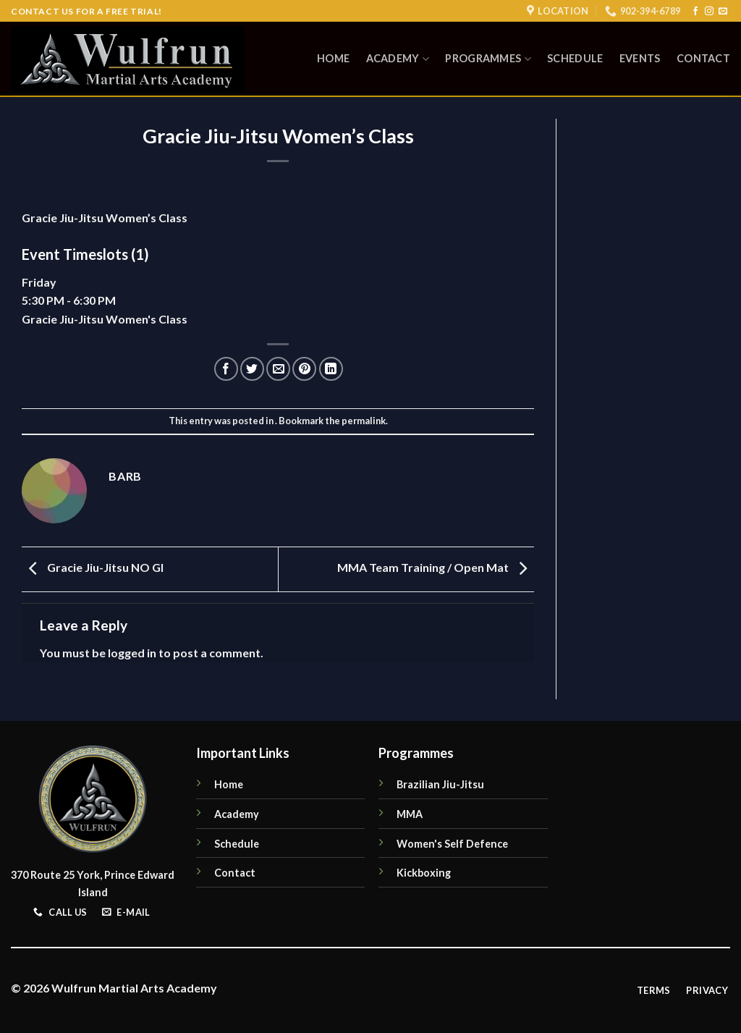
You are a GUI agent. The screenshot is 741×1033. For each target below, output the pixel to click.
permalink (364, 420)
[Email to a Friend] (278, 369)
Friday (39, 282)
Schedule (575, 58)
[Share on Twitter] (252, 369)
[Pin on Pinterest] (304, 369)
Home (333, 58)
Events (640, 58)
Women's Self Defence (452, 844)
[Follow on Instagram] (709, 12)
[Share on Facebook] (226, 369)
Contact (703, 58)
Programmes (487, 59)
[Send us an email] (723, 12)
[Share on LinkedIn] (331, 369)
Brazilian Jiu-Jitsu (440, 784)
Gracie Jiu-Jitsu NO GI (93, 568)
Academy (398, 59)
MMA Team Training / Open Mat (435, 568)
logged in (132, 652)
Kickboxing (424, 873)
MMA (410, 814)
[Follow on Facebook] (695, 12)
